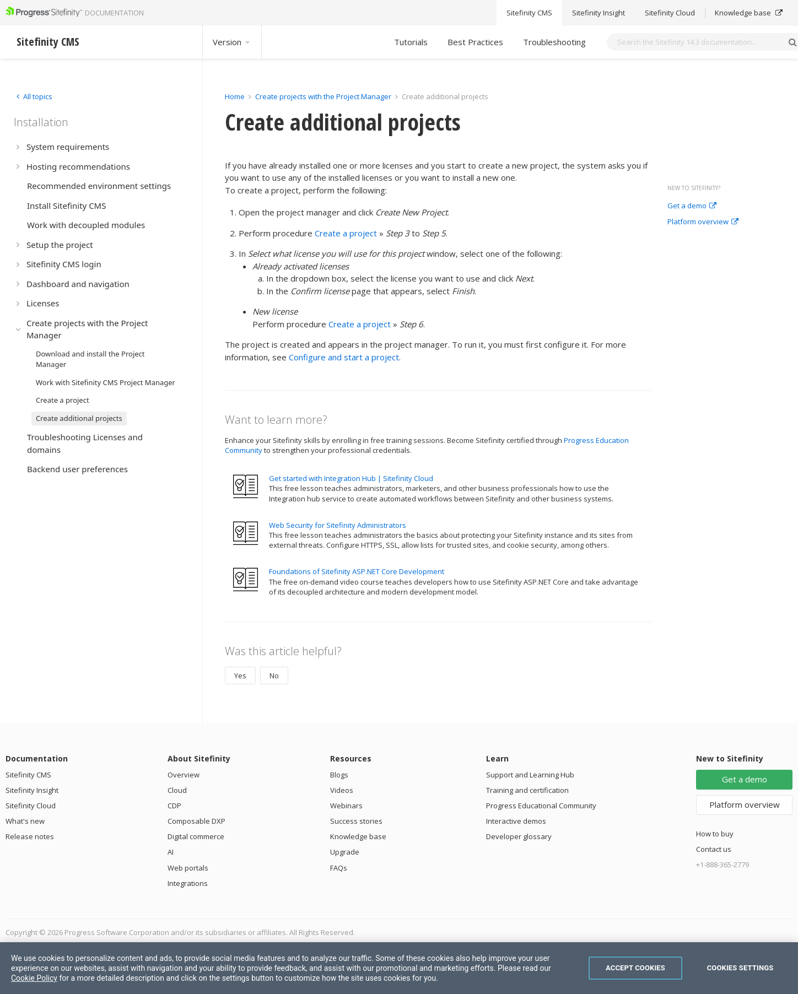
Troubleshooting (554, 41)
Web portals (188, 868)
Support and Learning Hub (530, 775)
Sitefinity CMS (28, 775)
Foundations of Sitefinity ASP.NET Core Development (356, 571)
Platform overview (702, 222)
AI (171, 852)
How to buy (715, 834)
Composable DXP (196, 821)
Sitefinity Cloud (31, 806)
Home (235, 96)
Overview (183, 775)
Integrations (188, 883)
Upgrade (344, 852)
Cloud (177, 790)
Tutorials (411, 41)
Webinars (346, 806)
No (274, 675)
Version (232, 41)
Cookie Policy (34, 978)
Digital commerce (196, 836)
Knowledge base (358, 836)
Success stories (356, 821)
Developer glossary (519, 836)
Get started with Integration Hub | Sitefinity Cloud (351, 478)
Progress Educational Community (541, 806)
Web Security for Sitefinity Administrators (337, 525)
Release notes (30, 836)
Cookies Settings (740, 968)
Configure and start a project (344, 357)
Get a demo (691, 206)
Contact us (713, 849)
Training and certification (527, 790)
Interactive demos (516, 821)
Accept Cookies (635, 968)
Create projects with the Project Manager (323, 96)
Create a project (346, 233)
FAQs (338, 868)
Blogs (339, 775)
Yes (240, 675)
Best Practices (475, 41)
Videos (341, 790)
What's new (25, 821)
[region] (399, 968)
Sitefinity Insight (32, 790)
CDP (174, 806)
